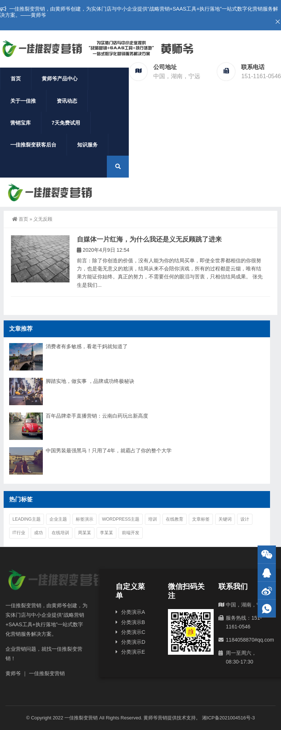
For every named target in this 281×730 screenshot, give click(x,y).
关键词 (225, 519)
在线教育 (174, 519)
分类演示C (133, 632)
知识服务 (87, 145)
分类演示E (133, 652)
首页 (16, 78)
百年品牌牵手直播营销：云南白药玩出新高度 (97, 416)
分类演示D (133, 642)
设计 (244, 519)
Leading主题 (26, 519)
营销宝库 (20, 123)
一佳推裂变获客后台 (33, 145)
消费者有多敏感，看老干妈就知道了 (87, 346)
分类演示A (133, 612)
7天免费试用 (66, 123)
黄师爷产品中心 (60, 78)
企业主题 (58, 519)
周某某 (84, 532)
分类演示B (133, 622)
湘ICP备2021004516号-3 (228, 718)
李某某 (106, 532)
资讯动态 (67, 101)
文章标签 (201, 519)
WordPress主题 (121, 519)
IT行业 (18, 532)
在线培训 (60, 532)
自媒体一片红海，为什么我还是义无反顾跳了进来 (149, 239)
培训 (152, 519)
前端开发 (130, 532)
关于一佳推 (23, 101)
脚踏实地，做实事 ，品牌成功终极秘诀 (90, 381)
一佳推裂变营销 (81, 718)
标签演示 (84, 519)
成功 (38, 532)
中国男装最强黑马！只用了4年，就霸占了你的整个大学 (109, 450)
